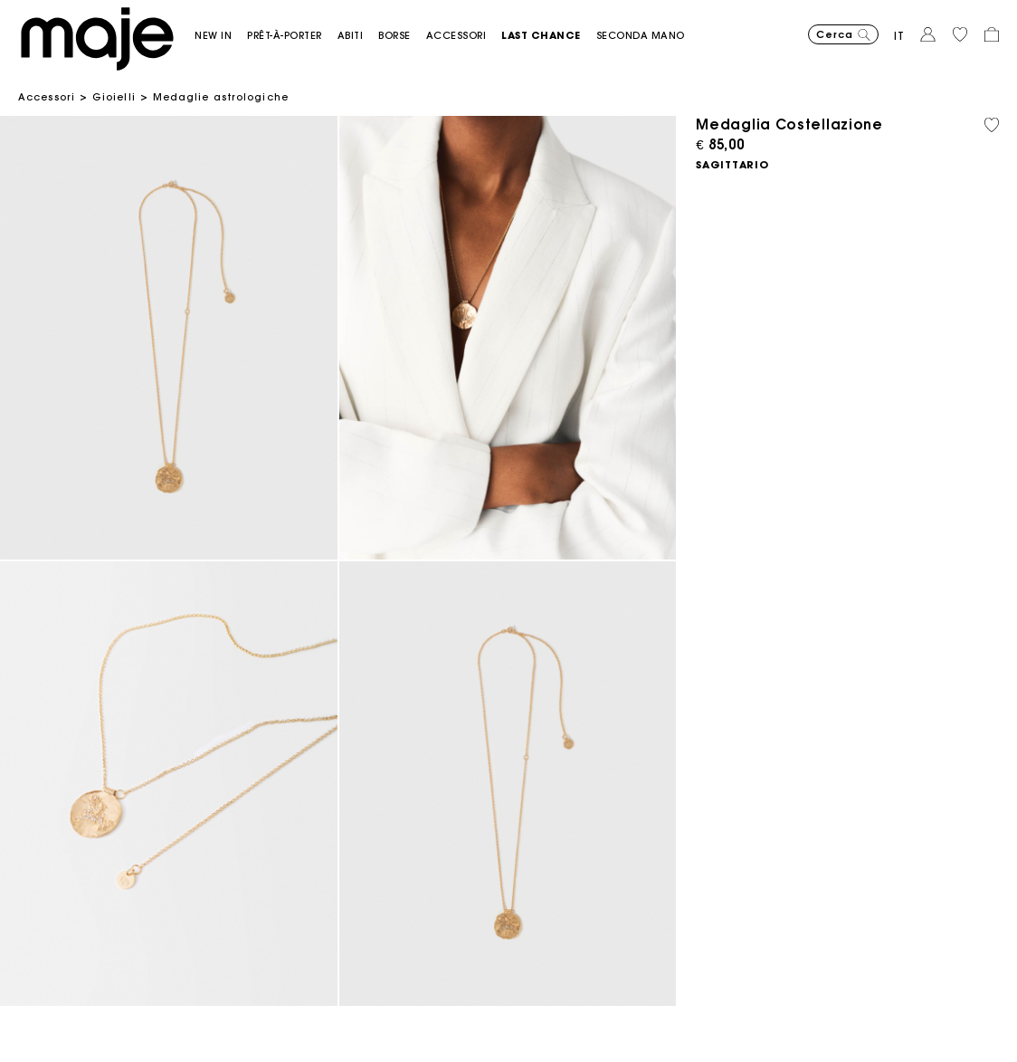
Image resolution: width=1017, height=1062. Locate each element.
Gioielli (114, 97)
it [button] (899, 36)
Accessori (46, 97)
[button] (221, 36)
